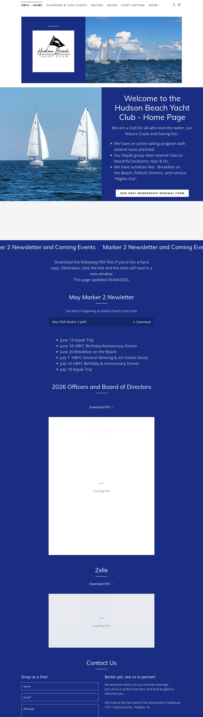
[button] (154, 5)
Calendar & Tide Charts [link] (66, 5)
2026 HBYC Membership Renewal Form (152, 193)
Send (60, 650)
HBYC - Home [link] (31, 5)
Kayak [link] (112, 5)
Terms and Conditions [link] (115, 690)
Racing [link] (97, 5)
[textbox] (59, 602)
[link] (179, 4)
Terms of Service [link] (56, 663)
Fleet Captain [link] (133, 5)
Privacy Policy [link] (86, 660)
